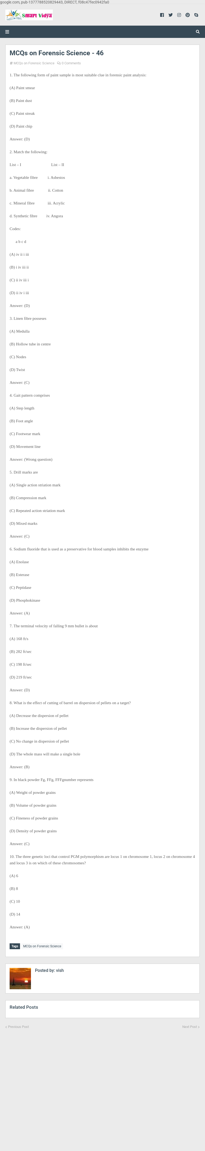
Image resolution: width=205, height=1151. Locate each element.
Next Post (189, 1026)
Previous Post (18, 1026)
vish (59, 969)
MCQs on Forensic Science (34, 63)
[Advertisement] (102, 1086)
